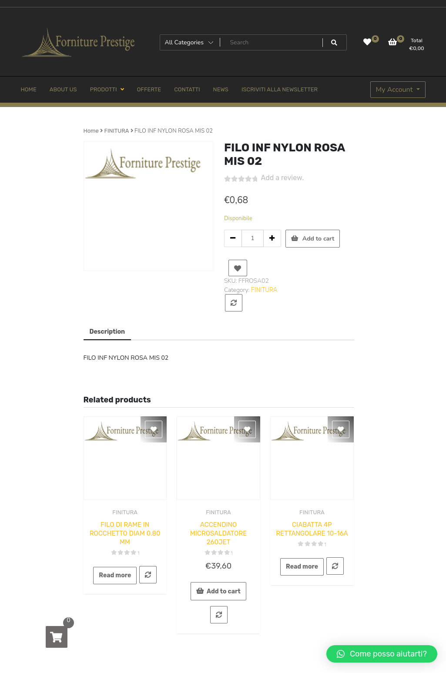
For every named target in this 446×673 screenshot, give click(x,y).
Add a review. (282, 178)
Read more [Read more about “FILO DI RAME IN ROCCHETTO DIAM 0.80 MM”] (115, 575)
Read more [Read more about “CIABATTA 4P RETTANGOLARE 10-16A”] (302, 566)
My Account (395, 89)
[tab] (107, 332)
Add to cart (318, 238)
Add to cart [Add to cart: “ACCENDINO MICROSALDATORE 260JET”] (224, 591)
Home (91, 130)
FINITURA (116, 130)
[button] (381, 654)
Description (107, 331)
